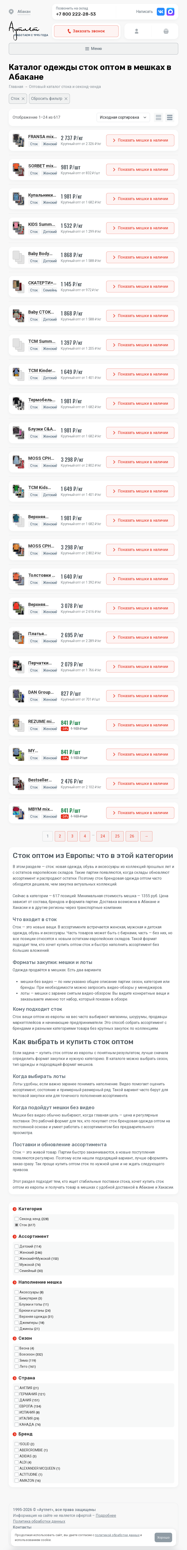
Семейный (27, 1271)
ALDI (23, 1462)
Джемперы (28, 1323)
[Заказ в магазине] (123, 117)
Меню (93, 48)
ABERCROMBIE (31, 1450)
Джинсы (26, 1329)
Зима (23, 1360)
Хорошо (163, 1537)
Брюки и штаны (31, 1310)
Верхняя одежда (33, 1317)
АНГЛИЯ (25, 1388)
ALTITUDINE (28, 1474)
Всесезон (27, 1354)
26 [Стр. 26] (132, 836)
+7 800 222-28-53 (76, 14)
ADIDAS (25, 1456)
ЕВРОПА (26, 1406)
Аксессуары (29, 1292)
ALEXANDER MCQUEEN (37, 1468)
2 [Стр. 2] (60, 836)
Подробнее (106, 1515)
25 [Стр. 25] (117, 836)
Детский (26, 1246)
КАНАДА (26, 1424)
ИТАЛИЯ (26, 1418)
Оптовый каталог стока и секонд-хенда (65, 86)
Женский (26, 1252)
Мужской (26, 1265)
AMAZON (26, 1481)
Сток (23, 1225)
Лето (23, 1366)
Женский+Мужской (34, 1259)
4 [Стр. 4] (85, 836)
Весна (24, 1348)
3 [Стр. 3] (72, 836)
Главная (16, 86)
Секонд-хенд (29, 1219)
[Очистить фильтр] (18, 99)
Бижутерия (28, 1298)
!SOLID (24, 1444)
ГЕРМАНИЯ (28, 1394)
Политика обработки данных (39, 1521)
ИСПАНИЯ (27, 1412)
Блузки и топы (30, 1304)
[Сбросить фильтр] (49, 99)
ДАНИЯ (25, 1400)
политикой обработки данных (117, 1535)
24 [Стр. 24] (103, 836)
